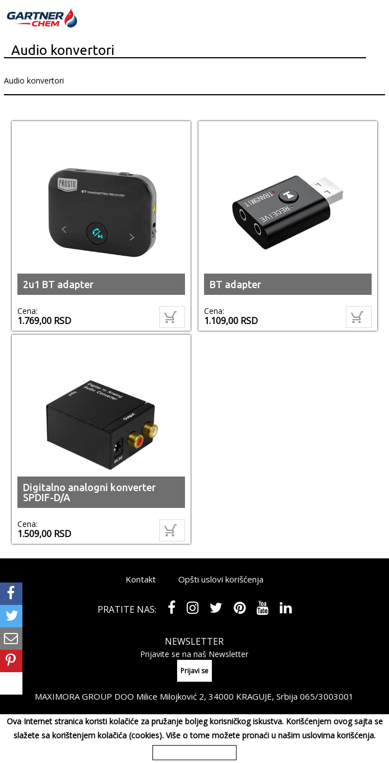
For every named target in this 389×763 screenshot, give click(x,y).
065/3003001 (327, 696)
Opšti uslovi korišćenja (220, 579)
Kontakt (141, 579)
